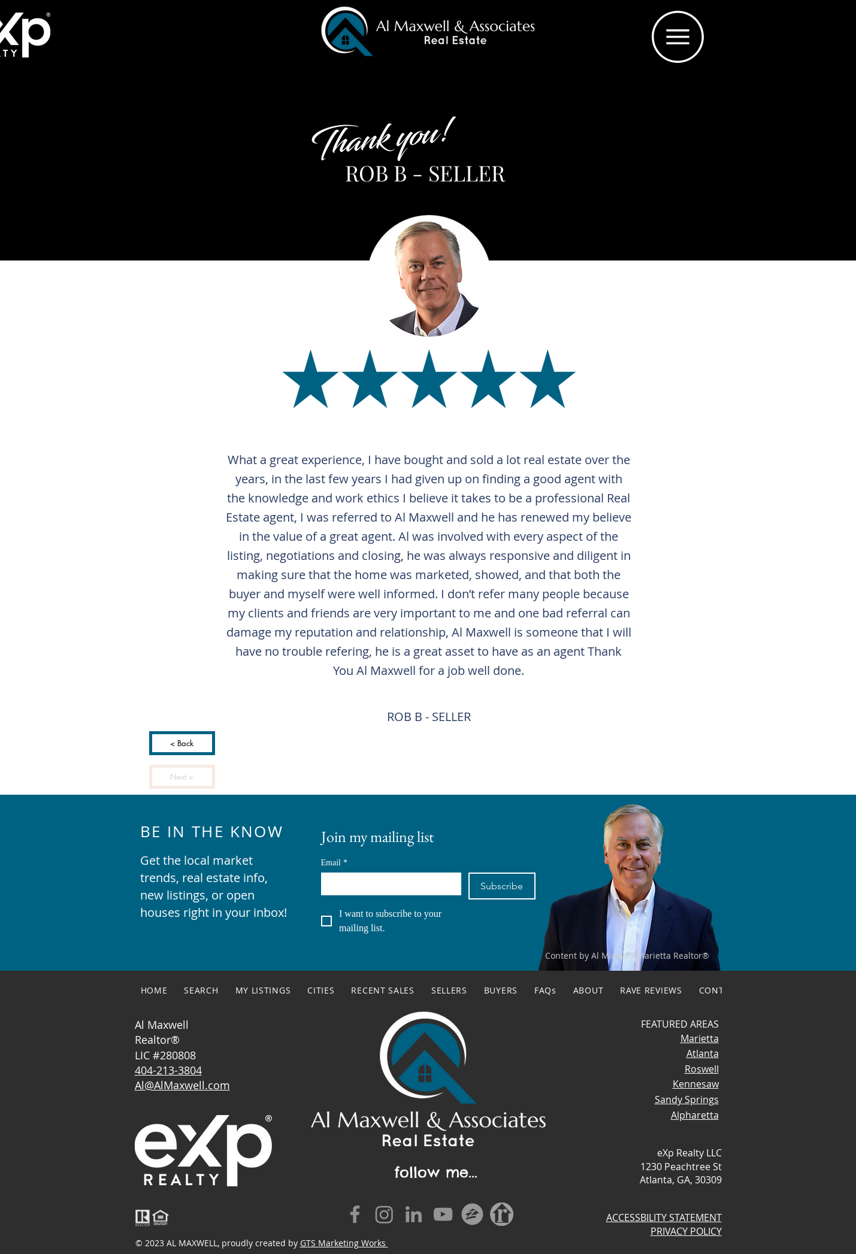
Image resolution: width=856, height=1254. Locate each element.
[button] (678, 37)
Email (334, 863)
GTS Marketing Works (344, 1243)
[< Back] (182, 743)
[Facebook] (355, 1214)
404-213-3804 (168, 1070)
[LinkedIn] (413, 1214)
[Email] (388, 883)
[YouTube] (443, 1214)
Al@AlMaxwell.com (182, 1085)
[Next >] (182, 777)
